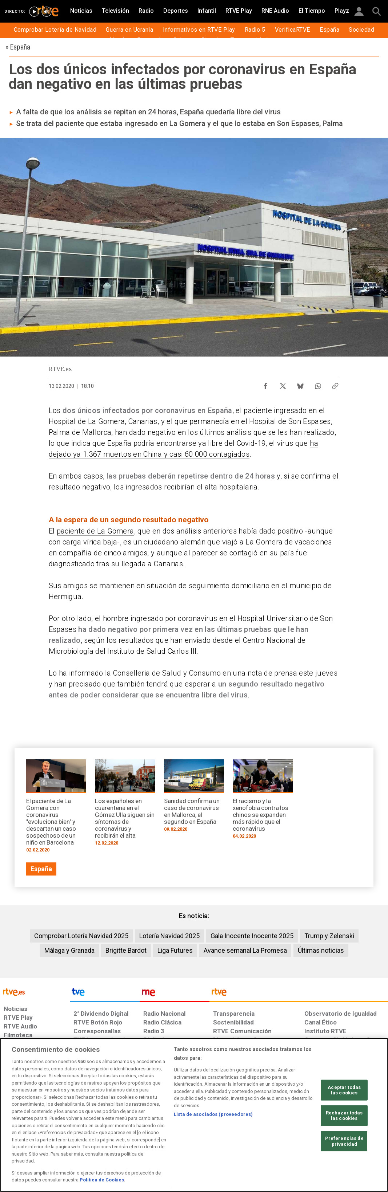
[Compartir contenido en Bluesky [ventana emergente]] (300, 384)
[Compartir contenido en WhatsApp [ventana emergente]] (318, 384)
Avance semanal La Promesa (245, 950)
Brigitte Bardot (126, 950)
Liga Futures (175, 950)
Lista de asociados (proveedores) (213, 1114)
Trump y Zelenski (329, 936)
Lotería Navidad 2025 (169, 936)
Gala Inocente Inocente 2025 (252, 936)
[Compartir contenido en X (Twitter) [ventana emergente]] (283, 384)
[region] (194, 1115)
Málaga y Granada (69, 950)
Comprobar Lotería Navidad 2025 (81, 936)
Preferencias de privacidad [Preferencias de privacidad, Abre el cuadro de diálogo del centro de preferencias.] (344, 1141)
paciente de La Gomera (95, 531)
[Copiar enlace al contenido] (335, 384)
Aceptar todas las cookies (344, 1089)
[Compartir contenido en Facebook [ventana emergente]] (265, 384)
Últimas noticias (321, 950)
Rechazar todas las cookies (344, 1115)
